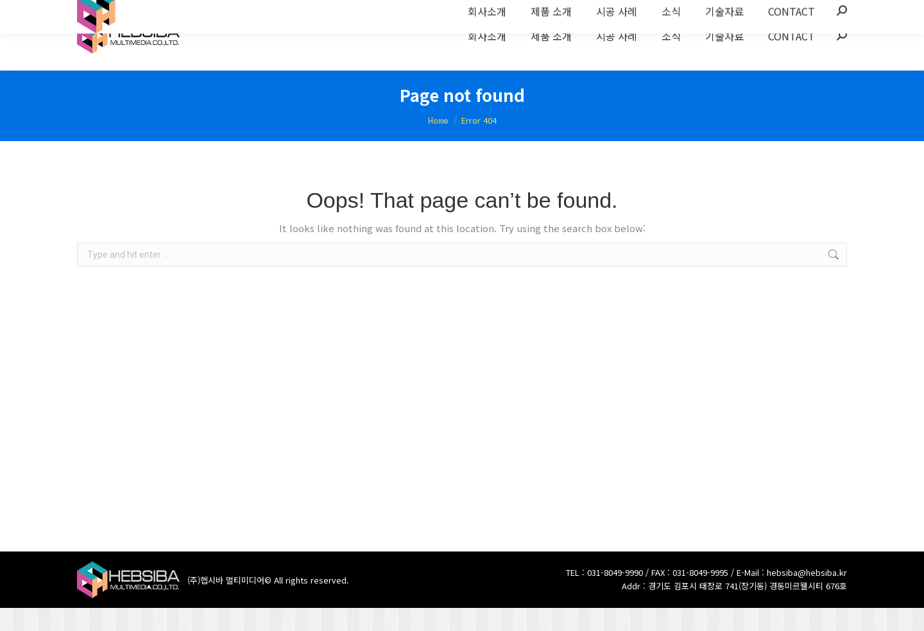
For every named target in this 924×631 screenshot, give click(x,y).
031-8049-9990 (615, 595)
